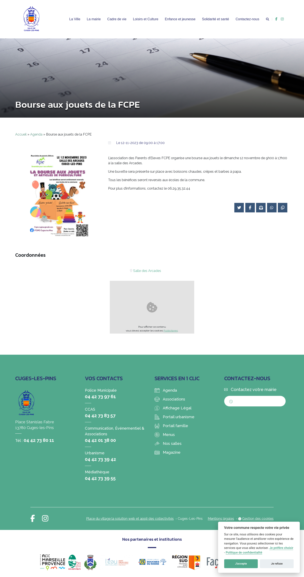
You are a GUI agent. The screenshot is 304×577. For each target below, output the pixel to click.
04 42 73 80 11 (39, 440)
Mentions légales (221, 519)
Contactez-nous (247, 19)
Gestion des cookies (258, 519)
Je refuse (277, 563)
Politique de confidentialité (244, 552)
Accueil (21, 134)
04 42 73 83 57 (100, 415)
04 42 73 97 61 (100, 396)
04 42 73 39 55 (100, 478)
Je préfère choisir (281, 548)
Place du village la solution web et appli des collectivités (130, 519)
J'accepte (241, 563)
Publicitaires (171, 330)
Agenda (36, 134)
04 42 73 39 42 (100, 459)
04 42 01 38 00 (100, 440)
